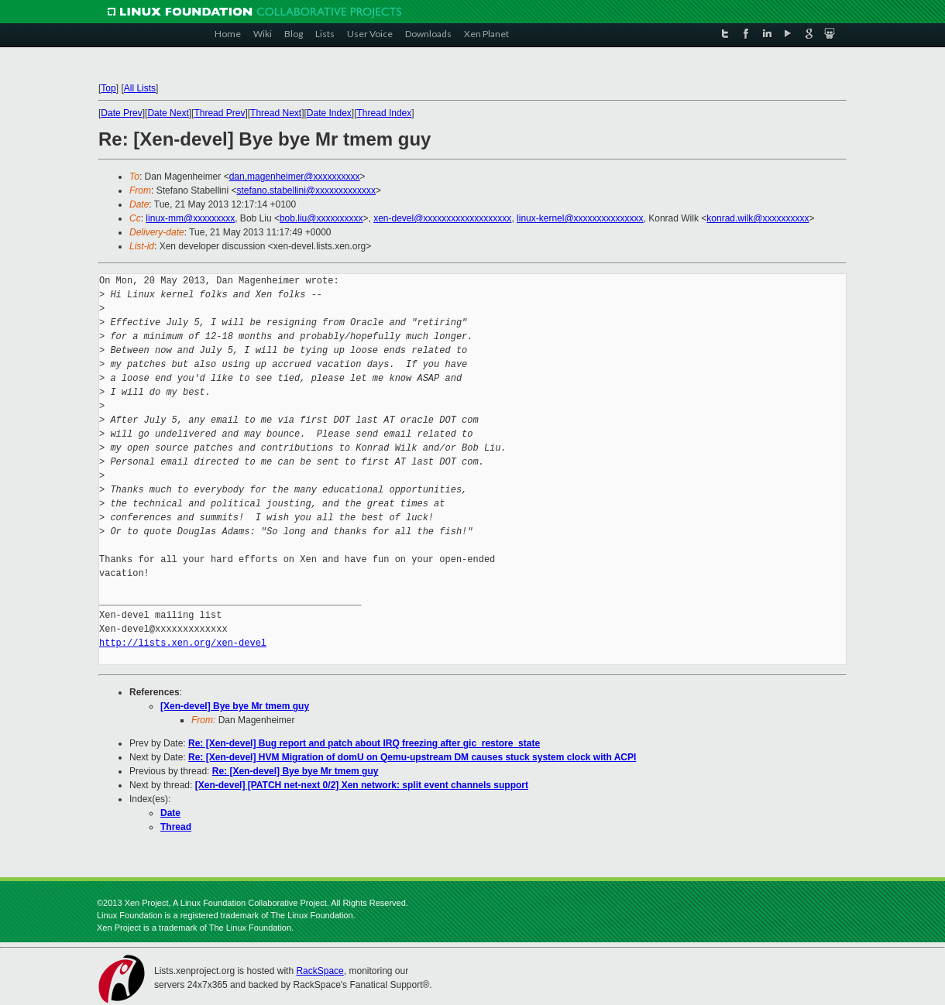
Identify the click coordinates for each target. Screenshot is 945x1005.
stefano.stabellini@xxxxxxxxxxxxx (306, 190)
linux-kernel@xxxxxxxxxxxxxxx (580, 218)
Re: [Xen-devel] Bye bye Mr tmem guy (295, 771)
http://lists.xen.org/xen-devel (182, 643)
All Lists (140, 88)
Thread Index (384, 113)
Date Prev (121, 113)
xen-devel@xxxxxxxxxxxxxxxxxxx (442, 218)
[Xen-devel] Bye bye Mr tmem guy (234, 706)
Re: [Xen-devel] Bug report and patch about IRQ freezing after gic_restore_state (364, 743)
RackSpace (319, 971)
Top (108, 88)
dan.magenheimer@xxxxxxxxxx (294, 176)
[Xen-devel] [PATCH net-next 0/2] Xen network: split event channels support (361, 785)
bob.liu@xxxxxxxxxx (321, 218)
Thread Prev (219, 113)
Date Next (167, 113)
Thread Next (275, 113)
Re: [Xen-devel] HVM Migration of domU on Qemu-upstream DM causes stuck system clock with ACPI (412, 757)
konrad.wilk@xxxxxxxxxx (757, 218)
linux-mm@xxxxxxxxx (190, 218)
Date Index (329, 113)
